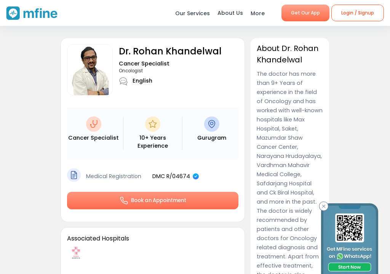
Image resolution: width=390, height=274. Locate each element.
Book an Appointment (152, 200)
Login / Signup (357, 13)
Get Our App (305, 13)
